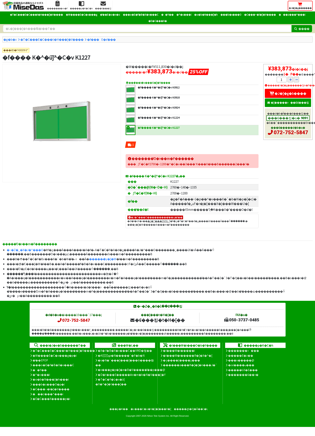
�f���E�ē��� (101, 39)
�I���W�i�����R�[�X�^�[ (187, 355)
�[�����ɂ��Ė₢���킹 (288, 102)
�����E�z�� (240, 355)
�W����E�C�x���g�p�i (55, 355)
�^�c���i (183, 14)
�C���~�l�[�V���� (260, 14)
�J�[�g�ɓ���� (288, 93)
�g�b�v (10, 39)
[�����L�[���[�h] (147, 28)
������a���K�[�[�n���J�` (190, 365)
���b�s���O (230, 14)
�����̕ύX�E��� (243, 370)
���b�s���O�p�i (49, 384)
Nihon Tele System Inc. (158, 416)
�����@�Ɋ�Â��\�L (191, 409)
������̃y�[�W (102, 259)
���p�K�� (118, 409)
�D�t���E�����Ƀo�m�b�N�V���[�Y (131, 375)
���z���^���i (292, 14)
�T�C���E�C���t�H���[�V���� (36, 14)
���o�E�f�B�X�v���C (140, 14)
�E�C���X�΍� (157, 21)
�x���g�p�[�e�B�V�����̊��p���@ (131, 370)
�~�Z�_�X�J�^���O (25, 250)
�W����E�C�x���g (81, 14)
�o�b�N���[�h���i (51, 379)
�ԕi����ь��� (241, 365)
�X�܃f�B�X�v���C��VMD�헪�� (125, 351)
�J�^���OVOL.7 (159, 221)
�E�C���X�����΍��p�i (51, 399)
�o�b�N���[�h (206, 14)
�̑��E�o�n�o (110, 14)
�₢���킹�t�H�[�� (157, 320)
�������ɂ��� (243, 351)
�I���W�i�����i (179, 351)
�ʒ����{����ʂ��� (181, 360)
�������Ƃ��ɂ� (243, 375)
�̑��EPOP (40, 360)
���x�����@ (241, 360)
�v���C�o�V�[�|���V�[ (151, 409)
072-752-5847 (291, 132)
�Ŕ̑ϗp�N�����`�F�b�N (121, 355)
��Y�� (167, 14)
